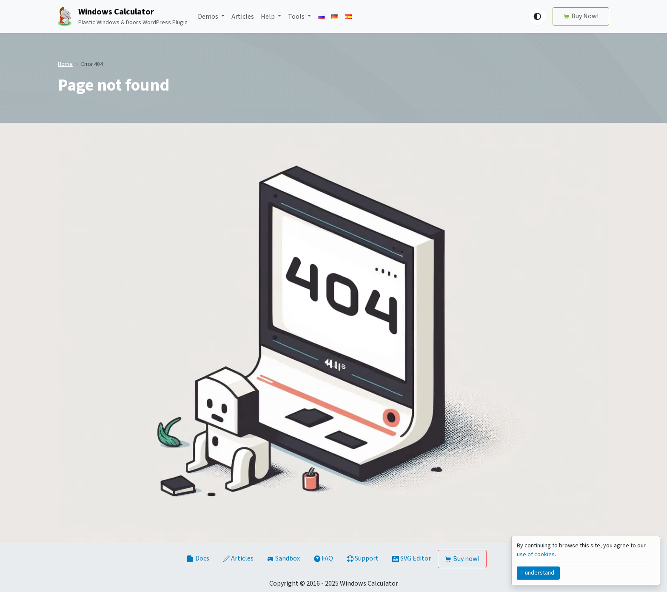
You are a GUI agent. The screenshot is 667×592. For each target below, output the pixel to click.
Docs (198, 558)
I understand (538, 573)
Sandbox (283, 558)
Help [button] (268, 16)
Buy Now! (581, 16)
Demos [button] (208, 16)
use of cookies (536, 554)
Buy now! (462, 559)
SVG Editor (411, 558)
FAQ (323, 558)
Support (363, 558)
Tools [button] (297, 16)
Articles (242, 16)
